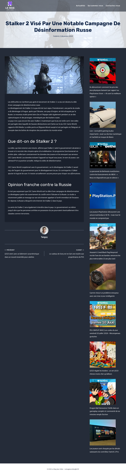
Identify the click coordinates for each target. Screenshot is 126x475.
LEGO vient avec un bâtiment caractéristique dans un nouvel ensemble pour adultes (24, 253)
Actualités (80, 6)
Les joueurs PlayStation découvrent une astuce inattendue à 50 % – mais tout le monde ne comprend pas (105, 215)
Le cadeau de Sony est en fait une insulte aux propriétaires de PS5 (65, 253)
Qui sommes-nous (95, 6)
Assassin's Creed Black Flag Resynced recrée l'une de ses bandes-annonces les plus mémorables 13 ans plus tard (105, 255)
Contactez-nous (113, 6)
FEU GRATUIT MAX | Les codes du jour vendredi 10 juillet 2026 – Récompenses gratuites (105, 333)
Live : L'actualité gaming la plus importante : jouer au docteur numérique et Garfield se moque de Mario (105, 134)
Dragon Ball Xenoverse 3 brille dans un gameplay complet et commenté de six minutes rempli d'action (105, 411)
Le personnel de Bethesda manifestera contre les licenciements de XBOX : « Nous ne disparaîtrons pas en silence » (104, 174)
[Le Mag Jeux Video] (10, 6)
